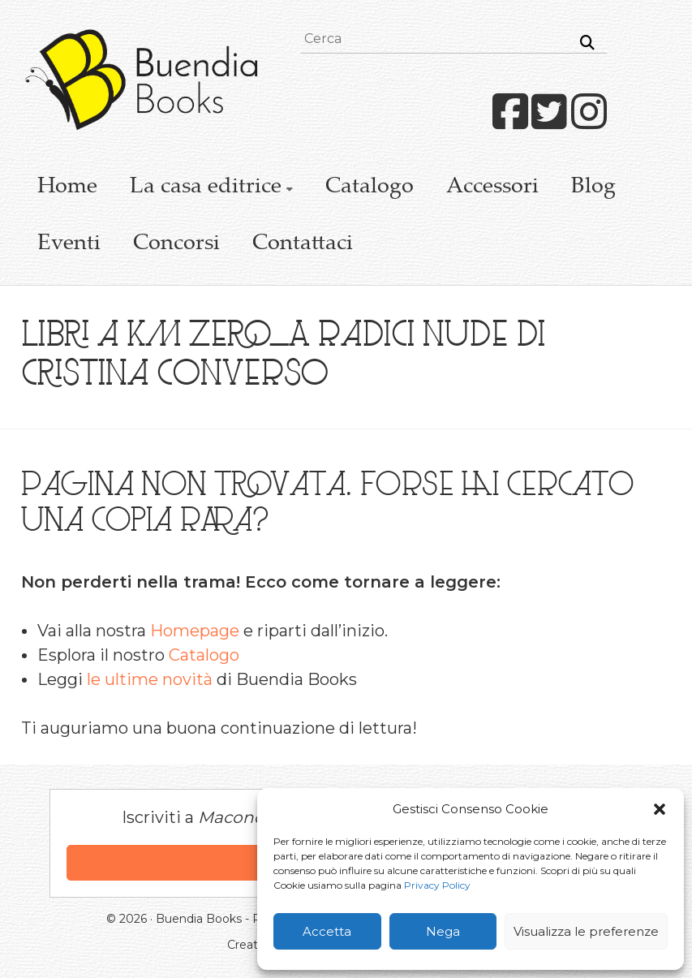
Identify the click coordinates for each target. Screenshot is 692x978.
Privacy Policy (437, 885)
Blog (593, 187)
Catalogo (369, 187)
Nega (443, 931)
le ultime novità (150, 679)
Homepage (194, 630)
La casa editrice (206, 187)
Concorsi (176, 244)
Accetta (327, 931)
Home (67, 187)
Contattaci (302, 244)
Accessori (492, 187)
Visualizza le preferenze (586, 931)
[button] (659, 809)
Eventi (69, 244)
